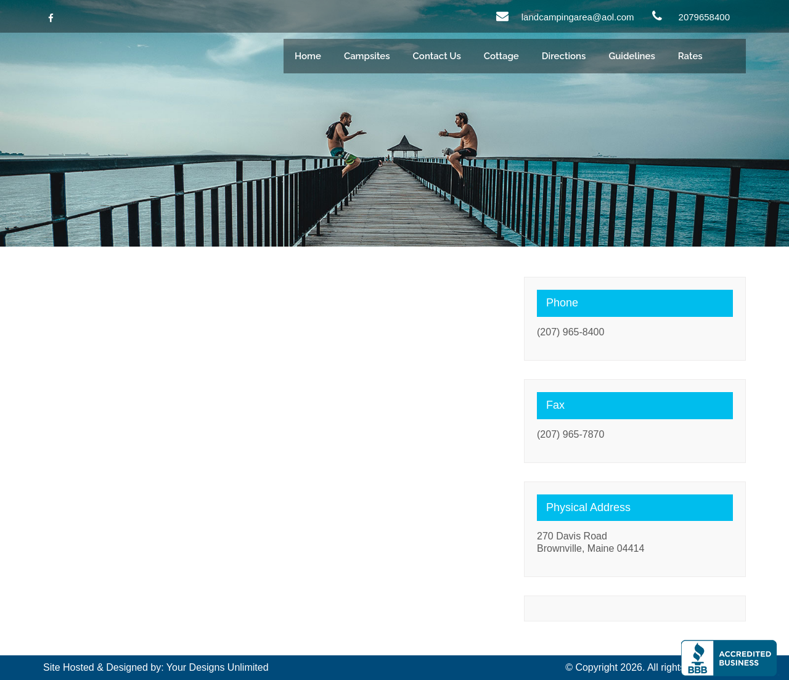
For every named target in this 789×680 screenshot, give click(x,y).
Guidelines (631, 56)
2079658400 (704, 17)
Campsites (367, 56)
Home (308, 56)
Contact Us (437, 56)
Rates (690, 56)
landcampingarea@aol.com (577, 17)
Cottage (501, 56)
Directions (564, 56)
